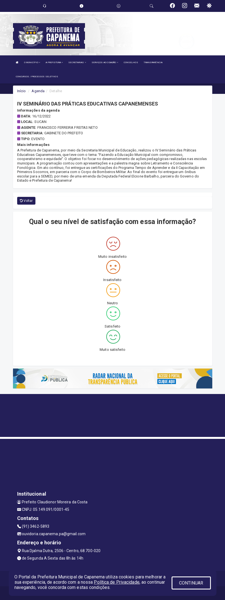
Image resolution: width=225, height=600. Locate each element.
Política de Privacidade (116, 582)
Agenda (38, 91)
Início (21, 91)
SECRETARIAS (77, 62)
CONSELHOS (131, 62)
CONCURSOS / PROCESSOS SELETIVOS (37, 76)
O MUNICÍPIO (32, 62)
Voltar (26, 201)
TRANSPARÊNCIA (153, 62)
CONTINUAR (191, 583)
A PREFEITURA (54, 62)
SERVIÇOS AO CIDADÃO (105, 62)
